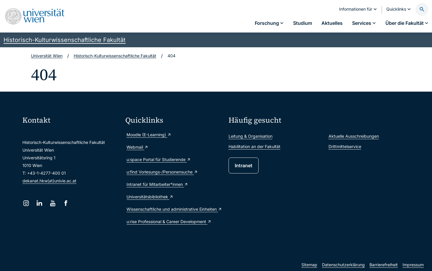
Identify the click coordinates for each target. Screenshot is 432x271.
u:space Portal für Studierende (159, 159)
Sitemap (309, 264)
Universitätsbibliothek (150, 196)
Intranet (243, 165)
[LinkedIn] (39, 203)
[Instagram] (26, 203)
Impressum (413, 264)
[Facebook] (66, 203)
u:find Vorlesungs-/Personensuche (162, 171)
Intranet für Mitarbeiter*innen (157, 184)
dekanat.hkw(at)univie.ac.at (49, 180)
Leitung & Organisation (250, 136)
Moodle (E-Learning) (149, 134)
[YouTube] (53, 203)
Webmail (137, 147)
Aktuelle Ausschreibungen (353, 136)
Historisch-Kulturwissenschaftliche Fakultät (65, 39)
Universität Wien (47, 55)
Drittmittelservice (344, 146)
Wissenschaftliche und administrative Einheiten (174, 209)
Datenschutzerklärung (343, 264)
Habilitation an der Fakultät (254, 146)
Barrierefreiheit (383, 264)
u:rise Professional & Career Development (169, 221)
